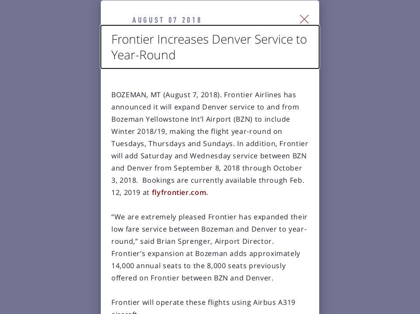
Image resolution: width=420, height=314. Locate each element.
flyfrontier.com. (250, 168)
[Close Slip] (353, 28)
